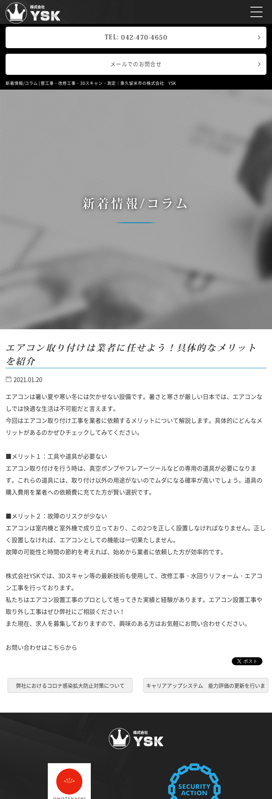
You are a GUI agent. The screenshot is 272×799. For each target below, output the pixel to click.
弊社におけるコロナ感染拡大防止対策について (70, 685)
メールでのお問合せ (136, 64)
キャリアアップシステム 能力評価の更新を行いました (205, 687)
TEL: (136, 37)
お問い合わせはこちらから (41, 647)
